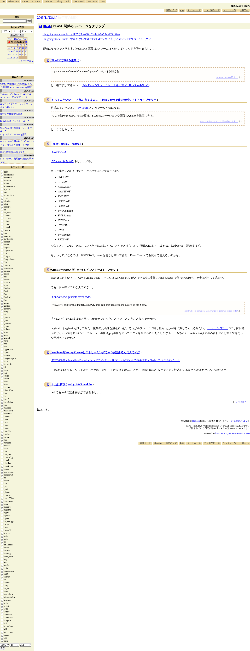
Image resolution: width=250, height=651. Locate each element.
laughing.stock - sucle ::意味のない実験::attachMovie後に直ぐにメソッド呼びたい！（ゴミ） (99, 39)
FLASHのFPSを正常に (65, 60)
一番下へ (244, 10)
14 (11, 51)
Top (3, 1)
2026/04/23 (29, 148)
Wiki (68, 1)
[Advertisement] (187, 455)
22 (14, 54)
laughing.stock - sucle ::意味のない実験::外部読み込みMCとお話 (82, 34)
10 (20, 48)
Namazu (196, 420)
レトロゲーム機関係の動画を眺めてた (17, 160)
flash (47, 26)
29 (14, 57)
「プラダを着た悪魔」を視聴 (14, 145)
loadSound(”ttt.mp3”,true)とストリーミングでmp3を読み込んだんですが (95, 352)
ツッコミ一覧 (229, 10)
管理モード (145, 443)
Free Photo (92, 1)
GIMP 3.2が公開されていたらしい (17, 141)
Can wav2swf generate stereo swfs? (71, 296)
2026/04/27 (29, 110)
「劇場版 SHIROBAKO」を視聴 (16, 87)
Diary (102, 1)
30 (17, 57)
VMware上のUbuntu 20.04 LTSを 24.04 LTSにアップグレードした (16, 96)
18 (23, 51)
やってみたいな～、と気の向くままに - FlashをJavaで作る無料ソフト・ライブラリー (103, 99)
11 (23, 48)
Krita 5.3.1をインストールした (15, 121)
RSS (182, 10)
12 (26, 48)
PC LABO (36, 1)
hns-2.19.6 (220, 433)
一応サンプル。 (218, 328)
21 (11, 54)
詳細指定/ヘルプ (239, 420)
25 (23, 54)
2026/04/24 (29, 138)
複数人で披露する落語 (11, 114)
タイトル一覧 (194, 10)
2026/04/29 (29, 90)
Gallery (59, 1)
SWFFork (83, 107)
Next (25, 39)
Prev (10, 39)
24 (20, 54)
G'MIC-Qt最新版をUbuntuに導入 (16, 83)
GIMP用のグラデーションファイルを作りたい (16, 105)
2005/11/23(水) (47, 17)
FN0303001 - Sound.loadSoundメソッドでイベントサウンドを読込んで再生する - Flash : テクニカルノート (116, 360)
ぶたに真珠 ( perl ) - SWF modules (71, 384)
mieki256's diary (240, 5)
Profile (25, 1)
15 (14, 51)
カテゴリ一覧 (17, 167)
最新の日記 (171, 10)
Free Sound (78, 1)
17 (20, 51)
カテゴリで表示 (26, 61)
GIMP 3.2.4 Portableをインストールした (16, 129)
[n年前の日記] (68, 17)
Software (48, 1)
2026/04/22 (29, 155)
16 (17, 51)
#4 (40, 26)
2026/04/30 (29, 80)
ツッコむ (240, 401)
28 (11, 57)
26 (26, 54)
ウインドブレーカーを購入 (13, 134)
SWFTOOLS (59, 151)
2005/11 (17, 39)
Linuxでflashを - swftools (66, 143)
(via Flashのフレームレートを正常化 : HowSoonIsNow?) (116, 85)
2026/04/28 (29, 100)
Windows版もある (63, 161)
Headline (158, 443)
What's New (13, 1)
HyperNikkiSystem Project (238, 433)
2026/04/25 (29, 124)
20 (8, 54)
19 (26, 51)
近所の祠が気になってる (12, 151)
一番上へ (244, 443)
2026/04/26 (29, 117)
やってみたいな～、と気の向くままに (219, 121)
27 (8, 57)
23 (17, 54)
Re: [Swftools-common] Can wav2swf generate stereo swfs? (211, 310)
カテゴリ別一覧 (212, 10)
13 (8, 51)
